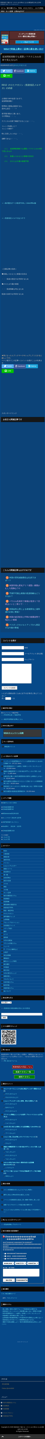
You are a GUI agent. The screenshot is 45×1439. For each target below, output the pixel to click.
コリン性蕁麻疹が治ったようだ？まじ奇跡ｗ (18, 1190)
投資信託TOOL (8, 907)
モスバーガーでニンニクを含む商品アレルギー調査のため (22, 1089)
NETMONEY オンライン (11, 822)
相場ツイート (8, 869)
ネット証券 (9, 11)
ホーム (3, 8)
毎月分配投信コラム (10, 895)
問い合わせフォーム (10, 1061)
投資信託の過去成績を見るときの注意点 (17, 1008)
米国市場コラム (9, 988)
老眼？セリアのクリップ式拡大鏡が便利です (18, 1205)
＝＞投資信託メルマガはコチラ (13, 218)
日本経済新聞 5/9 (8, 807)
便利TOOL (7, 860)
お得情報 (6, 919)
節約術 (6, 937)
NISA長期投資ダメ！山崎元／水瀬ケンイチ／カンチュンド (22, 1313)
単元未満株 (7, 955)
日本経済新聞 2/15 (9, 831)
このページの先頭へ (24, 1436)
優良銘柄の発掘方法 (10, 904)
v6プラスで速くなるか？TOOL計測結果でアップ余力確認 (22, 1171)
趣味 (5, 931)
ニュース (6, 946)
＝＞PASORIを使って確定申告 (11, 715)
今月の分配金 (8, 940)
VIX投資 (6, 967)
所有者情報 (5, 1384)
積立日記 (6, 970)
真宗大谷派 (7, 881)
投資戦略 (6, 901)
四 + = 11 (8, 698)
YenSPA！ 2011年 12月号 (12, 826)
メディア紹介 (8, 928)
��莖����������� (16, 1259)
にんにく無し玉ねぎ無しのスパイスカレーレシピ (19, 1137)
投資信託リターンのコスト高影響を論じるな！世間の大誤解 (22, 1311)
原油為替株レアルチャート (12, 1224)
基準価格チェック (9, 916)
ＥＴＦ (6, 934)
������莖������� (16, 1253)
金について (7, 991)
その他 (6, 889)
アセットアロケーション (11, 922)
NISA (3, 11)
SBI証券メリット (9, 746)
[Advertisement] (19, 22)
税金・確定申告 (9, 910)
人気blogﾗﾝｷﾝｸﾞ (19, 11)
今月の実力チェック (10, 973)
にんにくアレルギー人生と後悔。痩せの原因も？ (19, 1101)
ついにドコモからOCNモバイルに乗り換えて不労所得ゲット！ (22, 1211)
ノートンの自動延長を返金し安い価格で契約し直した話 (22, 1200)
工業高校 (6, 854)
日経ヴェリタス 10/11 (10, 803)
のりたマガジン (28, 8)
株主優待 (6, 964)
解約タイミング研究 (10, 961)
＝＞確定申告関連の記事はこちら (12, 719)
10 (5, 1173)
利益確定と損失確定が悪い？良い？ (14, 1315)
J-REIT (6, 952)
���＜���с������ (16, 1256)
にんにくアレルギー (10, 866)
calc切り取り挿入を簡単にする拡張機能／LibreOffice (21, 1127)
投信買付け (7, 872)
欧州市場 (6, 985)
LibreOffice (7, 878)
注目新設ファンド (9, 925)
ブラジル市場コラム (10, 943)
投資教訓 (6, 898)
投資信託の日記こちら (22, 1067)
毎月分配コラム (12, 8)
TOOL (20, 8)
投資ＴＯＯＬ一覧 (23, 1072)
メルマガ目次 (39, 8)
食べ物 (6, 875)
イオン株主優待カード (8, 1294)
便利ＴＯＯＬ (24, 1077)
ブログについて (9, 979)
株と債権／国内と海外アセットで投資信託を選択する (20, 1309)
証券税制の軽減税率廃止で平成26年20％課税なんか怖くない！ (23, 1317)
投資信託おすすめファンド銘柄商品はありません (18, 1320)
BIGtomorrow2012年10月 (11, 813)
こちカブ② (6, 839)
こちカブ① (6, 837)
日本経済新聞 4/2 (8, 809)
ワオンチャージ (12, 1298)
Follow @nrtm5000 (8, 1388)
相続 (5, 887)
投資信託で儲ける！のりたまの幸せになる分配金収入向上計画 (20, 2)
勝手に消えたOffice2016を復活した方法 (16, 1195)
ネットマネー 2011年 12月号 (12, 818)
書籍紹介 (6, 958)
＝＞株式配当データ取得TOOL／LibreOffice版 (19, 203)
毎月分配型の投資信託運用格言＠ (14, 791)
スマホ (6, 884)
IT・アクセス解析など (11, 949)
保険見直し (7, 976)
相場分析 (6, 857)
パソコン (6, 863)
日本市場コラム (9, 982)
